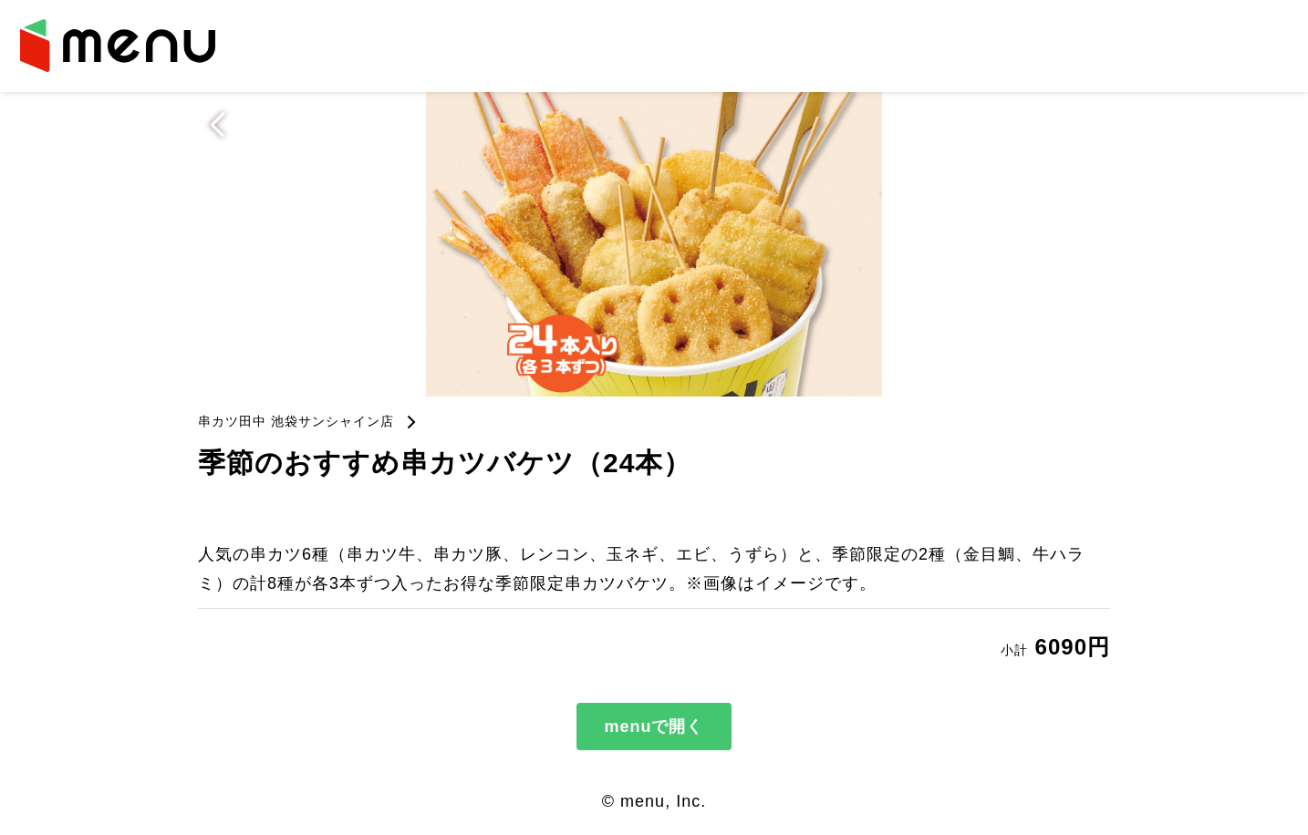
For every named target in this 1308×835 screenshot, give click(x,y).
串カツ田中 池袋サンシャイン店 (296, 421)
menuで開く (653, 726)
